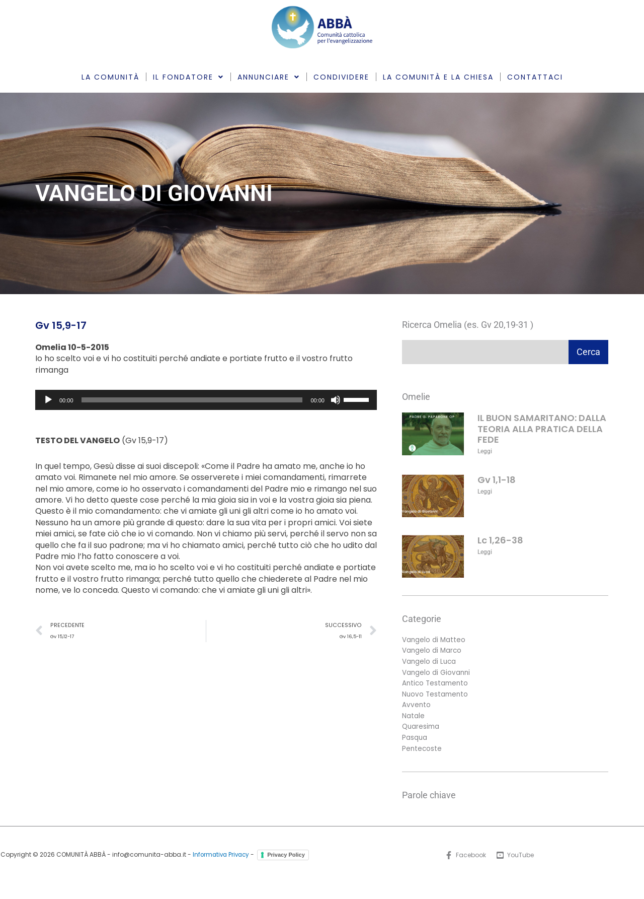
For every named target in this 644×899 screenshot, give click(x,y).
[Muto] (336, 400)
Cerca (588, 352)
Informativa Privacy (248, 859)
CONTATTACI (535, 77)
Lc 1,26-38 (500, 540)
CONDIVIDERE (341, 77)
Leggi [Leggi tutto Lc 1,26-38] (484, 552)
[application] (206, 400)
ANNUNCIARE (268, 77)
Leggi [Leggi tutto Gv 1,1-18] (484, 491)
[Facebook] (465, 859)
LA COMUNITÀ (110, 77)
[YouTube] (515, 859)
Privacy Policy (158, 870)
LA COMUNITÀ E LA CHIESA (438, 77)
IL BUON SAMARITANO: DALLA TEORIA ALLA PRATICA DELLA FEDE (541, 428)
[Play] (48, 400)
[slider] (192, 399)
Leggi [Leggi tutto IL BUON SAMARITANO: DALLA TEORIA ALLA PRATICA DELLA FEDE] (484, 451)
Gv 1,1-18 (496, 479)
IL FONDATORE (188, 77)
